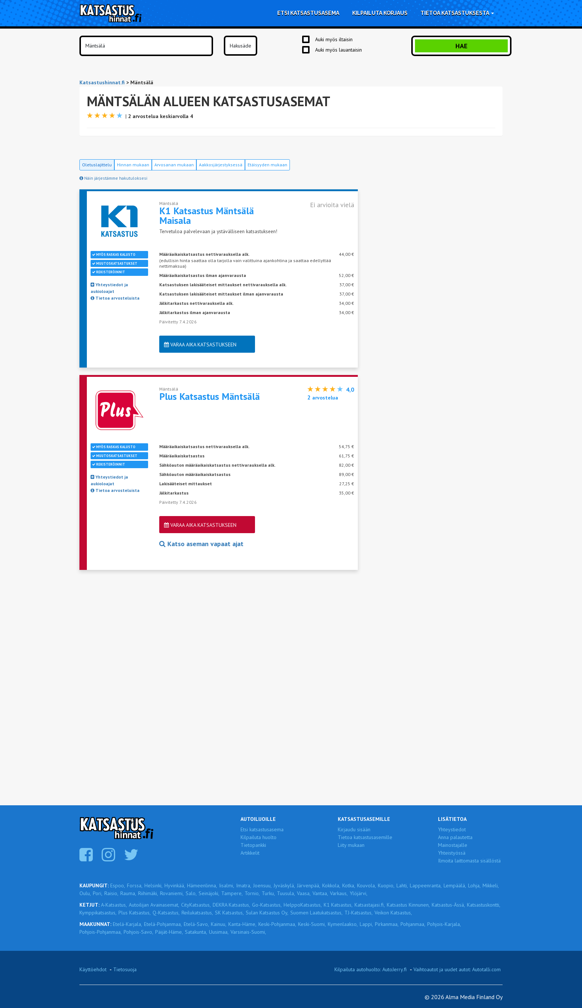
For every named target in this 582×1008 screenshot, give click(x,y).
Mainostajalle (452, 845)
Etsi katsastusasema (308, 13)
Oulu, (85, 893)
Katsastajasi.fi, (369, 904)
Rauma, (128, 893)
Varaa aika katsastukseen (200, 344)
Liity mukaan (351, 845)
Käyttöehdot (93, 969)
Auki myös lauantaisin (338, 49)
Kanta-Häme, (242, 924)
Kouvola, (366, 885)
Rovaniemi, (172, 893)
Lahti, (402, 885)
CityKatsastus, (196, 904)
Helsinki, (153, 885)
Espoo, (117, 885)
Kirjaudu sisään (354, 829)
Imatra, (243, 885)
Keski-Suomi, (312, 924)
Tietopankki (253, 845)
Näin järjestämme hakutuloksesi (113, 178)
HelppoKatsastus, (303, 904)
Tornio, (252, 893)
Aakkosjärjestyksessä (220, 164)
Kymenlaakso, (343, 924)
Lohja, (474, 885)
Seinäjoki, (209, 893)
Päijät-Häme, (169, 932)
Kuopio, (386, 885)
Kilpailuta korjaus (380, 13)
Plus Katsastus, (134, 912)
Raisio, (111, 893)
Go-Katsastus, (267, 904)
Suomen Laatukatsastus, (316, 912)
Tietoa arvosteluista (115, 298)
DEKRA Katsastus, (231, 904)
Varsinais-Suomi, (248, 932)
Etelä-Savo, (196, 924)
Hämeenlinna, (202, 885)
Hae (461, 46)
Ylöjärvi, (358, 893)
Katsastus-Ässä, (448, 904)
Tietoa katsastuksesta (457, 13)
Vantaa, (320, 893)
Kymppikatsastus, (98, 912)
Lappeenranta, (426, 885)
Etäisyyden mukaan (267, 164)
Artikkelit (250, 852)
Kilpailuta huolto (259, 837)
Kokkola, (331, 885)
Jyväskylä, (284, 885)
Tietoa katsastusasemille (365, 837)
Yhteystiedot (452, 829)
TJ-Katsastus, (358, 912)
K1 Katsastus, (338, 904)
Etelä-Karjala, (127, 924)
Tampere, (232, 893)
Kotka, (348, 885)
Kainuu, (218, 924)
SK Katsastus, (229, 912)
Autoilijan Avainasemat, (154, 904)
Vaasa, (304, 893)
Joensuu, (262, 885)
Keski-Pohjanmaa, (277, 924)
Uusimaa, (219, 932)
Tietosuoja (125, 969)
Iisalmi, (226, 885)
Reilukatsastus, (197, 912)
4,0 (350, 389)
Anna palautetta (455, 837)
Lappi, (366, 924)
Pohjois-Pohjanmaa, (100, 932)
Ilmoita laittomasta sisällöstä (469, 860)
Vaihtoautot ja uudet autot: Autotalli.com (457, 969)
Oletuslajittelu (97, 164)
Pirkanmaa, (387, 924)
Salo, (191, 893)
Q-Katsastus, (166, 912)
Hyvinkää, (174, 885)
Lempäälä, (455, 885)
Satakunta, (196, 932)
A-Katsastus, (114, 904)
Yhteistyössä (451, 852)
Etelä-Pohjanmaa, (163, 924)
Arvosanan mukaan (174, 164)
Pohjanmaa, (412, 924)
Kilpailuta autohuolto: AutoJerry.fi (370, 969)
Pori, (97, 893)
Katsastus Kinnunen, (408, 904)
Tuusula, (286, 893)
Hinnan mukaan (133, 164)
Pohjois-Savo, (138, 932)
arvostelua (322, 397)
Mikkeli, (491, 885)
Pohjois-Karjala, (444, 924)
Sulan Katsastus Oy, (267, 912)
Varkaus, (339, 893)
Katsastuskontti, (483, 904)
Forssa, (135, 885)
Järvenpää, (308, 885)
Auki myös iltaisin (334, 39)
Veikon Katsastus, (393, 912)
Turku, (268, 893)
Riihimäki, (148, 893)
